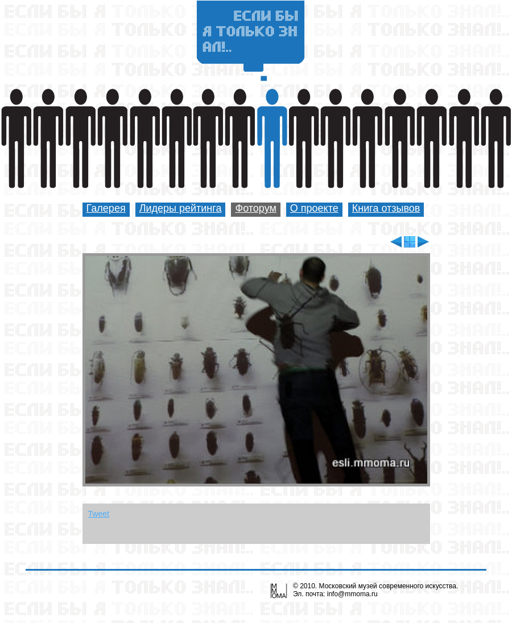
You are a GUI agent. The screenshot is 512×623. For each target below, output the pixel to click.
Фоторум (255, 208)
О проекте (314, 208)
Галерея (106, 208)
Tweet (98, 513)
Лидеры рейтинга (180, 208)
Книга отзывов (386, 208)
